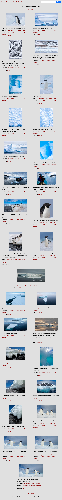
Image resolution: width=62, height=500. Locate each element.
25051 (24, 488)
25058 (9, 36)
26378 (40, 168)
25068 (40, 228)
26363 (40, 104)
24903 (9, 432)
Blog (11, 2)
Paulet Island (10, 32)
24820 (19, 287)
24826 (9, 195)
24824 (40, 342)
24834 (40, 400)
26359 (40, 64)
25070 (9, 264)
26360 (9, 102)
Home (3, 2)
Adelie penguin (11, 30)
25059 (9, 223)
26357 (40, 34)
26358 (9, 70)
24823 (9, 339)
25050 (40, 460)
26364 (9, 137)
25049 (9, 460)
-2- (30, 9)
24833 (9, 400)
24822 (40, 312)
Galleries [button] (20, 2)
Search (15, 2)
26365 (40, 135)
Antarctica (4, 34)
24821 (9, 314)
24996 (40, 195)
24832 (40, 375)
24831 (9, 367)
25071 (40, 261)
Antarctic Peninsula (20, 32)
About (7, 2)
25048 (40, 429)
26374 (9, 161)
